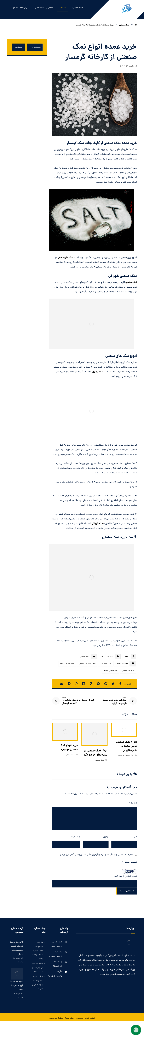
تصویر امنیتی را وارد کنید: (125, 876)
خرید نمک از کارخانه (67, 663)
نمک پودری (98, 372)
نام (135, 837)
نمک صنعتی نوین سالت (125, 755)
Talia (126, 656)
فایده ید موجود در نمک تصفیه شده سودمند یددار (37, 950)
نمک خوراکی (98, 523)
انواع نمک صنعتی (121, 663)
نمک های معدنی (65, 257)
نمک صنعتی (131, 282)
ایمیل (106, 837)
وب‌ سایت (75, 837)
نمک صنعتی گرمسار (110, 670)
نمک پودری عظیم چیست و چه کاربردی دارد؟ (37, 982)
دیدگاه (133, 803)
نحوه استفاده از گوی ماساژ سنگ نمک (37, 967)
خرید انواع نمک (105, 663)
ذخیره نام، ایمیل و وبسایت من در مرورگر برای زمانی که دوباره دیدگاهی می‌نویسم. (96, 854)
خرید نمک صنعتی (128, 670)
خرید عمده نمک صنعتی (87, 663)
